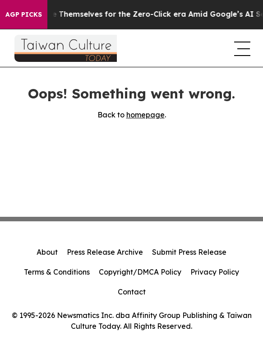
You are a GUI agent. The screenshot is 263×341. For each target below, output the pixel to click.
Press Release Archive (105, 252)
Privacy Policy (214, 271)
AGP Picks (23, 14)
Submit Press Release (189, 252)
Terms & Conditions (57, 271)
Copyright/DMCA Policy (140, 271)
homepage (145, 114)
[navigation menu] (241, 48)
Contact (132, 291)
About (47, 252)
